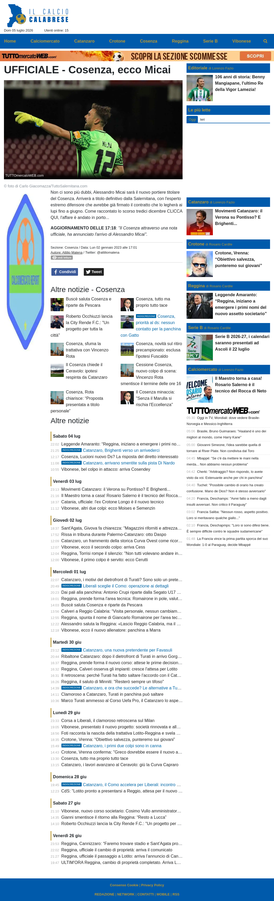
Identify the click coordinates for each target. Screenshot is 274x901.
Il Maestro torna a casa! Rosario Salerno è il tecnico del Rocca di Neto (126, 495)
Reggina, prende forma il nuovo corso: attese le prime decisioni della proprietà (134, 663)
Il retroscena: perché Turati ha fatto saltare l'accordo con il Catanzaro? (127, 675)
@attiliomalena (108, 252)
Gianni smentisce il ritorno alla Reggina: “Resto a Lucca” (114, 817)
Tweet (94, 272)
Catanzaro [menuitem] (84, 41)
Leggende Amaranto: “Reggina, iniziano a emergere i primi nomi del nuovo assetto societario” (148, 444)
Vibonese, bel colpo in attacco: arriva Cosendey (105, 469)
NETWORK (126, 894)
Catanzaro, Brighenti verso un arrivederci (110, 450)
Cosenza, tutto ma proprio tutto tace (94, 758)
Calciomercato (202, 369)
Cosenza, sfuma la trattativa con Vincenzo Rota (87, 350)
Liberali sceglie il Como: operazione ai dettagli (115, 586)
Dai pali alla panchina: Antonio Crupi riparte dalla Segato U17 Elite (123, 592)
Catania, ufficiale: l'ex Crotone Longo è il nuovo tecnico (112, 502)
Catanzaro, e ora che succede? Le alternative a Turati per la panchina (137, 688)
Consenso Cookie (124, 885)
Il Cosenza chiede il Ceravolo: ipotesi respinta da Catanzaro (86, 371)
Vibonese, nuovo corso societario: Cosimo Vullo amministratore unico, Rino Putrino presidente (149, 811)
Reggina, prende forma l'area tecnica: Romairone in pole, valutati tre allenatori (134, 598)
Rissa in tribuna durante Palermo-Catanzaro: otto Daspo (113, 534)
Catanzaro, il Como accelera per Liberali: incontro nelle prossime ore (136, 784)
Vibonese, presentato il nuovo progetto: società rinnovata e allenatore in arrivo (134, 727)
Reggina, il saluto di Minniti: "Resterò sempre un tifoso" (112, 681)
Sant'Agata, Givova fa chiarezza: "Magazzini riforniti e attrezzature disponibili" (133, 528)
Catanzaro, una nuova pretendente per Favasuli (116, 650)
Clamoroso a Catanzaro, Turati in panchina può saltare (112, 694)
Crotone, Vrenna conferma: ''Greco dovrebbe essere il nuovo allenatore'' (128, 752)
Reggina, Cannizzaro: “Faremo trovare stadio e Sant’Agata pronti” (122, 843)
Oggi (192, 119)
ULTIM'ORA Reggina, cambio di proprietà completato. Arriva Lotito (123, 862)
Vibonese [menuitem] (241, 41)
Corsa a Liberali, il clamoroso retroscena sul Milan (108, 720)
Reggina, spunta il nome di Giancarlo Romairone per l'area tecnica (123, 617)
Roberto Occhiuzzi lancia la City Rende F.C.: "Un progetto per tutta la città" (130, 823)
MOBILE (163, 894)
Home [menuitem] (10, 41)
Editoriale (197, 68)
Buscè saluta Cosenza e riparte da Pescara (102, 605)
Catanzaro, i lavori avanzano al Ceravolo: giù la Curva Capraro (120, 764)
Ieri (202, 119)
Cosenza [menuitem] (148, 41)
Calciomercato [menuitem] (45, 41)
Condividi (64, 272)
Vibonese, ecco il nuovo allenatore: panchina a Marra (111, 630)
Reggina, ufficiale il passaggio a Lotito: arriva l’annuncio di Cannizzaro (126, 856)
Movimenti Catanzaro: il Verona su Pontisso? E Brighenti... (115, 489)
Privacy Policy (152, 885)
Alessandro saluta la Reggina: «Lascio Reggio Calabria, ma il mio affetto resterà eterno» (143, 624)
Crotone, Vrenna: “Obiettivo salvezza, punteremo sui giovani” (118, 739)
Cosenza (71, 247)
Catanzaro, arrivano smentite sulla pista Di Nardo (118, 463)
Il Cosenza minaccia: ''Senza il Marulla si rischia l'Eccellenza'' (155, 398)
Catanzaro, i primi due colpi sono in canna (111, 746)
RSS (176, 894)
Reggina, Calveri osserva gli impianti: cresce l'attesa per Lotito (119, 669)
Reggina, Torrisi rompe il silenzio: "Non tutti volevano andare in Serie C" (128, 553)
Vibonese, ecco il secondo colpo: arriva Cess (103, 547)
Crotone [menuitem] (117, 41)
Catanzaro (198, 202)
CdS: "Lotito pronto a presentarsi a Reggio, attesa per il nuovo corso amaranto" (135, 791)
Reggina (196, 286)
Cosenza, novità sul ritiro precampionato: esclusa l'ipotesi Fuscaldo (159, 350)
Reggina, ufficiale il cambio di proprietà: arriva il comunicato (116, 850)
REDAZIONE (104, 894)
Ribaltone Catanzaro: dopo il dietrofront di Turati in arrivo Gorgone (123, 656)
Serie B (195, 327)
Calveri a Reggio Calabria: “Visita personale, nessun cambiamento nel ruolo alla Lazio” (142, 611)
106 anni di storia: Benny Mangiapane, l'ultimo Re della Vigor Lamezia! (240, 83)
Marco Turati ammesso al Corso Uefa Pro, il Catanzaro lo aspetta (122, 700)
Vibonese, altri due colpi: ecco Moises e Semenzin (108, 508)
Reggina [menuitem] (180, 41)
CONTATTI (145, 894)
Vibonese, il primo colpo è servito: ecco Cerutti (104, 559)
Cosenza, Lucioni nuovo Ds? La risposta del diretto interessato (119, 456)
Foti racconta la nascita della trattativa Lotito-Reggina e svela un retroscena (131, 733)
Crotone (196, 244)
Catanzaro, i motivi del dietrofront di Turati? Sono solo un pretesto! (123, 579)
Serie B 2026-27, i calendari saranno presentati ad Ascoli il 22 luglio (242, 342)
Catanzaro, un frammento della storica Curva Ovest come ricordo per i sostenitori (137, 541)
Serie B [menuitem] (210, 41)
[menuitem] (265, 41)
